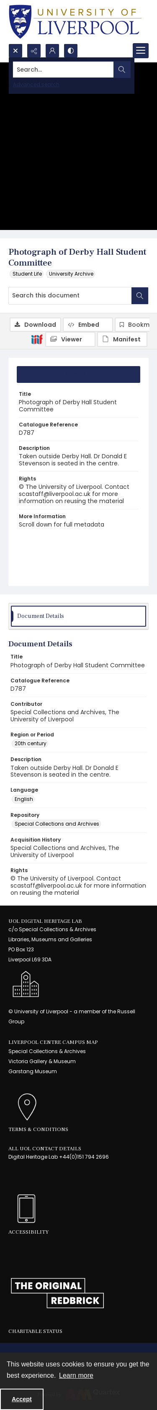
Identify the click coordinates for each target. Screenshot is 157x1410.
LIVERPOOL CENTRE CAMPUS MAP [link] (53, 1042)
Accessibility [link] (28, 1232)
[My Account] (52, 50)
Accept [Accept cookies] (22, 1399)
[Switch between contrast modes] (70, 50)
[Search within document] (139, 295)
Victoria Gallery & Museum (42, 1061)
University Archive (71, 273)
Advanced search (36, 84)
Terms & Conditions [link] (38, 1129)
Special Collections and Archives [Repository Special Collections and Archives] (57, 823)
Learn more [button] (76, 1375)
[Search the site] (63, 69)
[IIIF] (37, 339)
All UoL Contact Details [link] (44, 1148)
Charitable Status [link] (35, 1331)
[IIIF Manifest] (122, 339)
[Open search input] (15, 50)
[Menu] (141, 50)
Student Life (27, 273)
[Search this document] (70, 295)
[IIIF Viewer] (70, 339)
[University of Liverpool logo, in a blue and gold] (75, 21)
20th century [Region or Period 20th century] (30, 743)
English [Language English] (24, 799)
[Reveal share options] (34, 50)
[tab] (78, 374)
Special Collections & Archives (47, 1051)
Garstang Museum (32, 1071)
